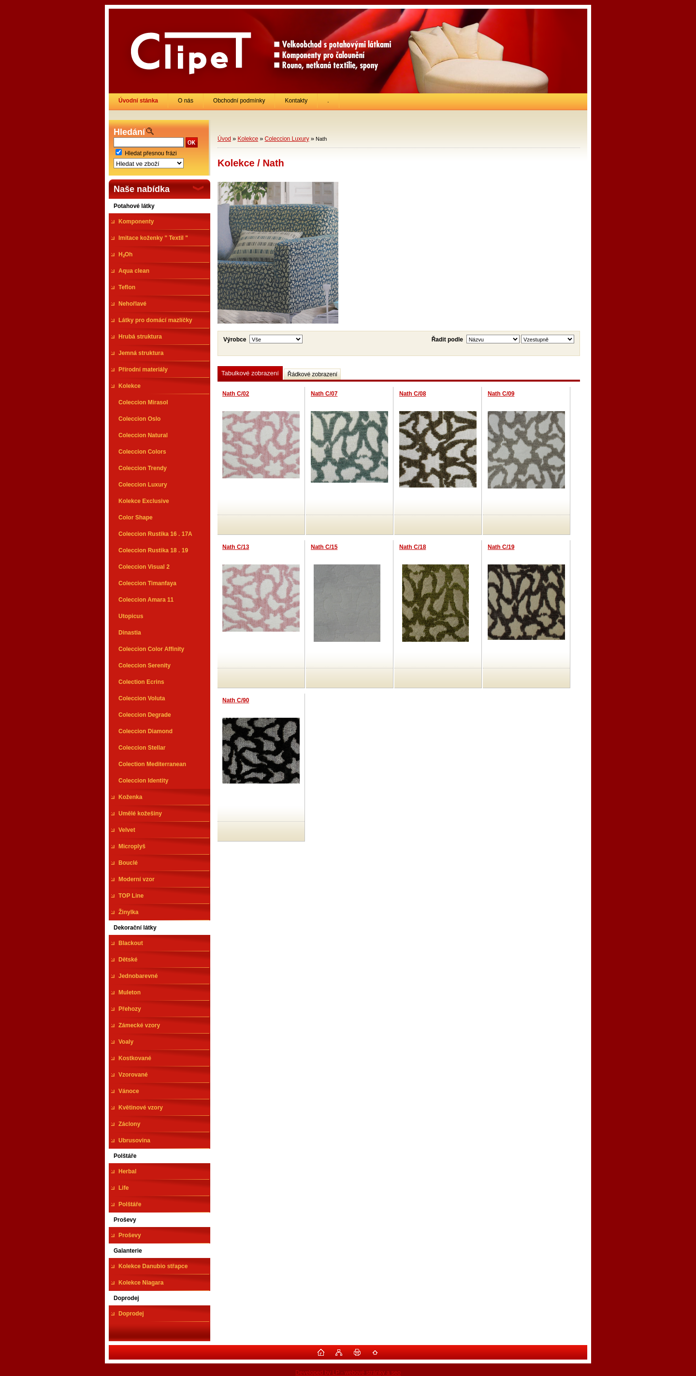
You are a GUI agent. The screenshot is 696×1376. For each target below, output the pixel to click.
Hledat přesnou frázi (150, 153)
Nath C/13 (235, 547)
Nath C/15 (324, 547)
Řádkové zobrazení (312, 374)
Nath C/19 (501, 547)
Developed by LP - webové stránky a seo (348, 1372)
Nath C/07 (324, 393)
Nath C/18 (412, 547)
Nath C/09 (501, 393)
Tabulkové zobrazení (250, 373)
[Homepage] (138, 100)
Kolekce (247, 138)
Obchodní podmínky (239, 100)
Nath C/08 (412, 393)
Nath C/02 (235, 393)
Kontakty (296, 100)
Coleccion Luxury (287, 138)
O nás (185, 100)
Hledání (129, 132)
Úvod (224, 138)
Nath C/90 (235, 700)
